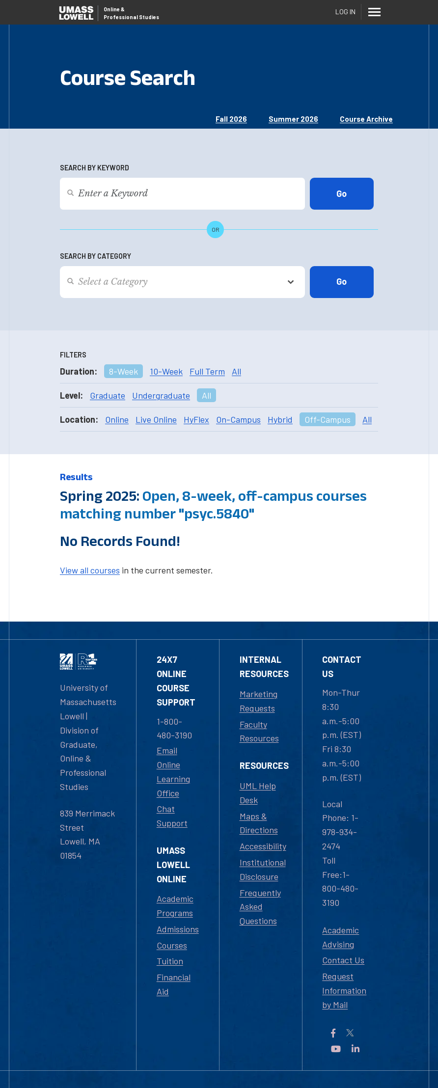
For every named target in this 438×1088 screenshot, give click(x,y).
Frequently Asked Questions (260, 906)
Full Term (207, 371)
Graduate (107, 395)
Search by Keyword (94, 167)
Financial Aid (174, 984)
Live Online (156, 419)
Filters (73, 355)
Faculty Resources (259, 731)
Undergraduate (161, 395)
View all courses (90, 570)
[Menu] (374, 12)
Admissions (178, 929)
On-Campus (238, 419)
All (236, 371)
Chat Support (172, 815)
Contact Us (343, 959)
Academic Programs (175, 905)
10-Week (166, 371)
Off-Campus (327, 419)
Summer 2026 (293, 118)
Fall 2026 (231, 118)
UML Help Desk (258, 792)
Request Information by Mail (344, 990)
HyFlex (196, 419)
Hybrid (280, 419)
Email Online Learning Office (173, 771)
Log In (345, 11)
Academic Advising (340, 937)
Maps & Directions (259, 823)
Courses (172, 945)
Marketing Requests (258, 700)
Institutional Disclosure (263, 869)
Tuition (170, 960)
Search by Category (95, 256)
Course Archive (366, 118)
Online (117, 419)
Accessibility (263, 846)
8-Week (123, 371)
